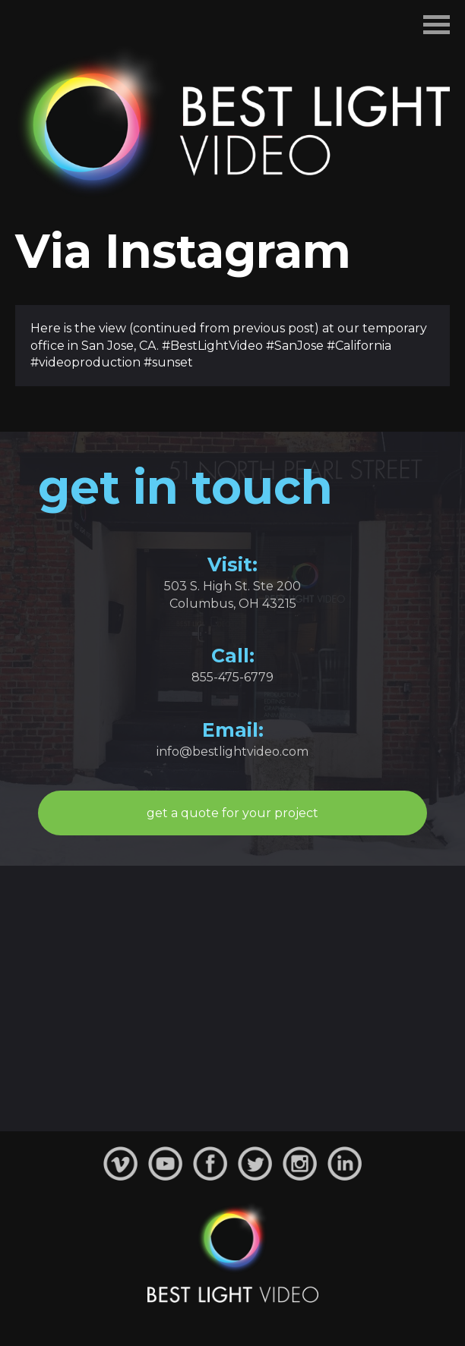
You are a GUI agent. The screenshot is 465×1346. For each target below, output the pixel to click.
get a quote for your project (232, 813)
